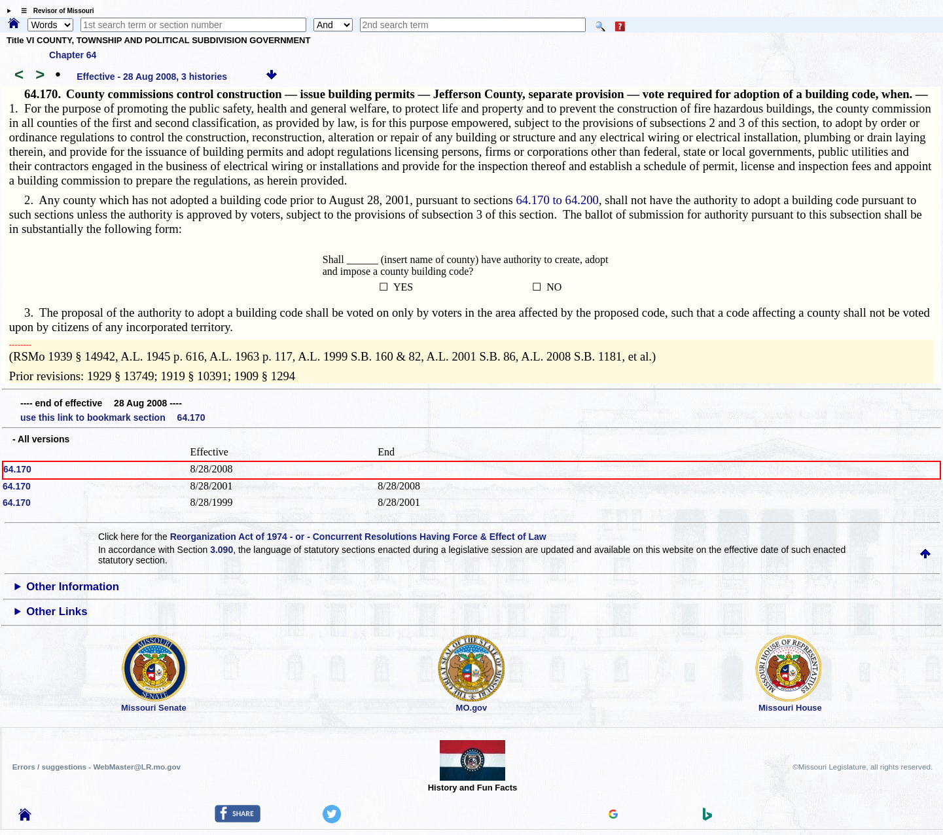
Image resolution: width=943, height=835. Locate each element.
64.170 (17, 469)
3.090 (221, 549)
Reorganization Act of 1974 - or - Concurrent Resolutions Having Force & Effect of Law (358, 536)
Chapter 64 (72, 55)
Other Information (72, 586)
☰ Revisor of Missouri (54, 10)
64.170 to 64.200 (557, 200)
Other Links (56, 611)
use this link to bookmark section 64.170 (112, 417)
